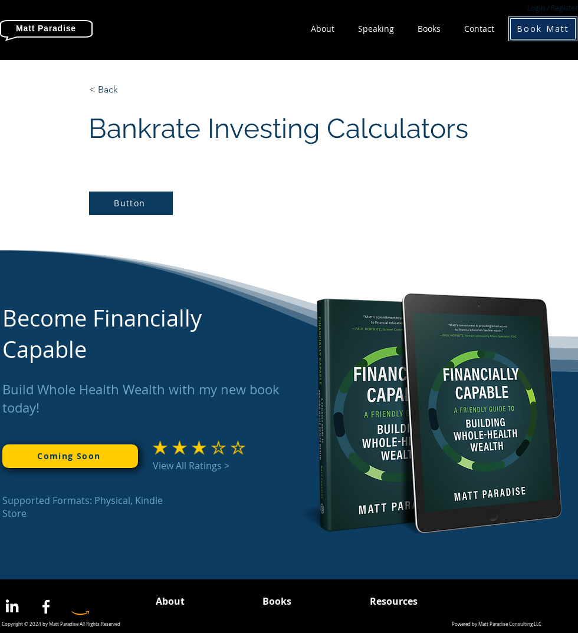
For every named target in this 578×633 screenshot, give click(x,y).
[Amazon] (80, 606)
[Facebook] (46, 606)
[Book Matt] (542, 29)
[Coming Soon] (70, 456)
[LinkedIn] (12, 606)
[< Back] (128, 89)
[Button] (131, 203)
